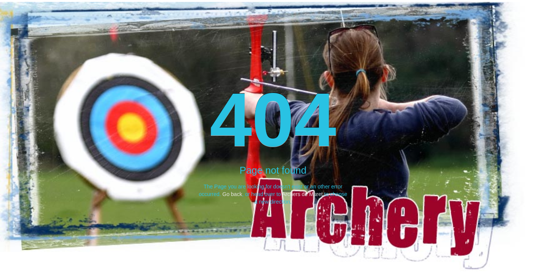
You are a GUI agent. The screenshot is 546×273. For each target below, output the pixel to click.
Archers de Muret (302, 194)
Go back (232, 194)
